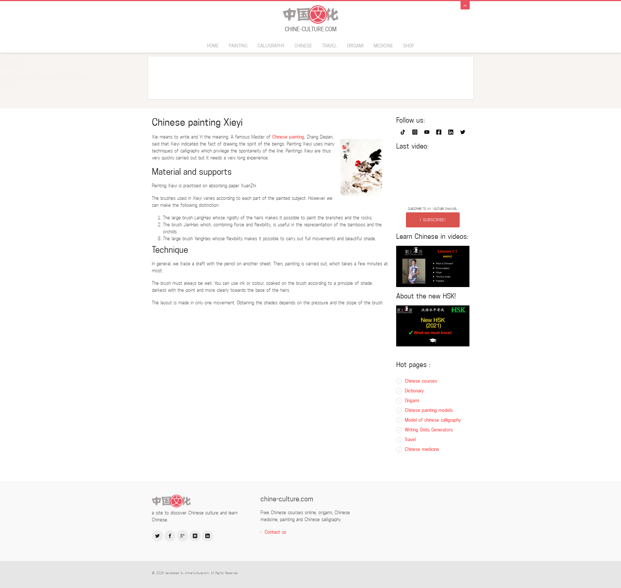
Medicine (383, 45)
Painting (238, 45)
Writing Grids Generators (429, 430)
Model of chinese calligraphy (433, 420)
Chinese (303, 45)
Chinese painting (288, 137)
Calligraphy (270, 45)
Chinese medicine (422, 449)
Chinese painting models (429, 410)
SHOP (408, 45)
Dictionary (414, 390)
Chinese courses (421, 381)
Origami (355, 45)
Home (213, 45)
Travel (329, 45)
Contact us (275, 532)
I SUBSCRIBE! (433, 220)
